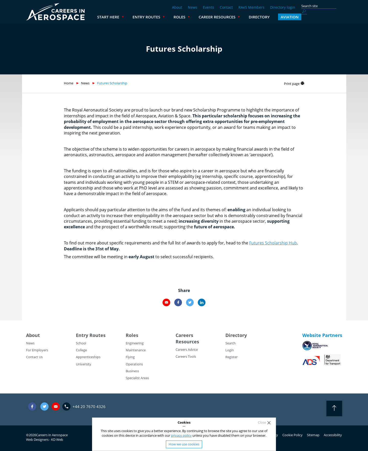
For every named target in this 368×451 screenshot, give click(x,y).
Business (132, 371)
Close (262, 422)
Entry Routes (187, 16)
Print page (292, 83)
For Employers (37, 350)
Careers (184, 335)
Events (208, 7)
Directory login (282, 7)
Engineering (135, 343)
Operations (134, 364)
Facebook (178, 302)
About (177, 7)
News (192, 7)
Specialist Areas (137, 378)
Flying (130, 357)
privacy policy (181, 435)
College (81, 350)
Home (68, 83)
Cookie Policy (292, 435)
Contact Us (34, 357)
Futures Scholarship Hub (273, 243)
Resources (187, 342)
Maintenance (136, 350)
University (83, 364)
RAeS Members (251, 7)
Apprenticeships (88, 357)
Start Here (149, 16)
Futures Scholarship (112, 83)
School (81, 343)
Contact (226, 7)
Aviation (330, 16)
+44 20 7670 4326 (89, 406)
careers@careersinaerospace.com (56, 406)
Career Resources (257, 16)
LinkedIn (201, 302)
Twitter (190, 302)
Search (230, 343)
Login (229, 350)
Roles (220, 16)
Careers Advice (187, 349)
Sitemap (313, 435)
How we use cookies (184, 444)
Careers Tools (186, 356)
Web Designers (37, 439)
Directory (300, 16)
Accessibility (333, 435)
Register (231, 357)
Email (166, 302)
